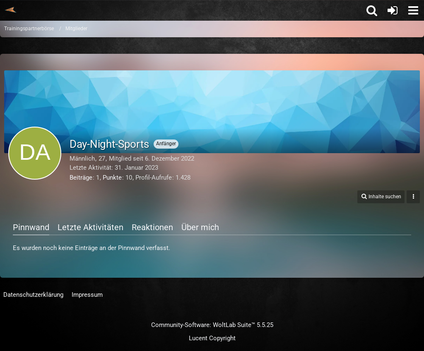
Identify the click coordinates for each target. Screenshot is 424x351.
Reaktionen (152, 227)
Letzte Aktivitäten (90, 227)
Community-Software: (212, 325)
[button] (413, 10)
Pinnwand (31, 227)
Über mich (200, 227)
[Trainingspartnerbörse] (10, 10)
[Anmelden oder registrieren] (392, 10)
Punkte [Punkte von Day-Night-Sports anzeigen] (112, 177)
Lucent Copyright (212, 338)
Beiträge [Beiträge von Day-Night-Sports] (81, 177)
